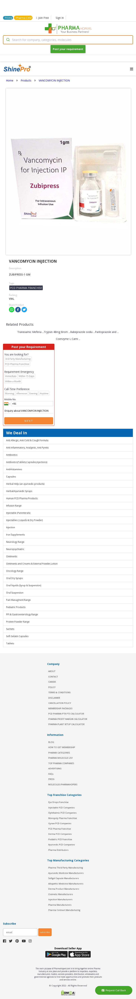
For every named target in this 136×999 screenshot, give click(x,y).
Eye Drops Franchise (58, 802)
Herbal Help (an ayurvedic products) (25, 483)
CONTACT (53, 676)
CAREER (52, 681)
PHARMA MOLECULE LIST (60, 757)
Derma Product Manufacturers (63, 888)
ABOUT (51, 671)
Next (28, 421)
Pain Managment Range (18, 600)
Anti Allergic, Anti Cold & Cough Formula (27, 440)
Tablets (10, 643)
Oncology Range (14, 571)
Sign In (60, 18)
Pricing (8, 17)
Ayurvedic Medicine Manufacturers (65, 873)
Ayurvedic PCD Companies (61, 844)
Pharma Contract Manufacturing (64, 910)
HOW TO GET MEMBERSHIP (61, 747)
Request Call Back (114, 990)
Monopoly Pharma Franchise (62, 818)
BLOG (51, 742)
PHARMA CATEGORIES (59, 752)
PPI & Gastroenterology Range (22, 614)
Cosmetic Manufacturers (60, 894)
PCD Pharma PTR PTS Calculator (66, 713)
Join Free (42, 18)
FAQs (50, 773)
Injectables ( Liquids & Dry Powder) (24, 520)
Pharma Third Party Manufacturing (65, 867)
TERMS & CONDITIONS (59, 692)
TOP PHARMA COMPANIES (61, 763)
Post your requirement (68, 49)
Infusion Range (14, 505)
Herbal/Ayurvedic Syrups (19, 491)
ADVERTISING (54, 768)
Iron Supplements (15, 534)
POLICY (52, 687)
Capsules (11, 476)
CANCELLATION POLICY (59, 703)
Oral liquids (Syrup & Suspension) (23, 585)
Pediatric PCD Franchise (60, 839)
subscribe (45, 932)
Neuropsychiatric (15, 549)
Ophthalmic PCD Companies (62, 812)
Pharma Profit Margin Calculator (67, 719)
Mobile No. (10, 399)
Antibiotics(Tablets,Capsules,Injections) (26, 462)
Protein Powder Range (18, 621)
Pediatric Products (15, 607)
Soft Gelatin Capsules (17, 636)
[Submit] (7, 40)
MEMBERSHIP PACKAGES (60, 708)
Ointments (11, 556)
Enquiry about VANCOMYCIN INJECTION (28, 411)
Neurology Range (15, 541)
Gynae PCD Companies (59, 823)
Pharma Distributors (58, 850)
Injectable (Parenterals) (18, 512)
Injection (10, 527)
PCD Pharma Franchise (59, 828)
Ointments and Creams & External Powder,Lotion (32, 563)
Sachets (10, 629)
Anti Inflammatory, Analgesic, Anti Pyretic (27, 447)
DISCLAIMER (54, 697)
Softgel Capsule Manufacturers (63, 878)
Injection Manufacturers (60, 899)
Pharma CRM (24, 18)
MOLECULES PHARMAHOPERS (62, 784)
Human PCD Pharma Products (22, 498)
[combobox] (68, 40)
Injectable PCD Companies (61, 807)
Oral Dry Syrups (14, 578)
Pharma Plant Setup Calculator (66, 724)
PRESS (51, 779)
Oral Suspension (14, 592)
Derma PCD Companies (60, 834)
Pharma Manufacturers (59, 904)
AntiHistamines (14, 469)
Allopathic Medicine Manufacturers (65, 883)
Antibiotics (11, 454)
